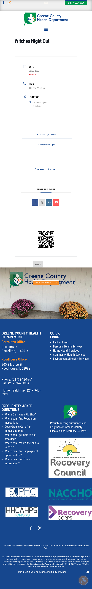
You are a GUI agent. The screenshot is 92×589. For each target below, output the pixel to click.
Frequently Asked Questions (17, 408)
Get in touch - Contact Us (46, 282)
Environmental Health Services (71, 359)
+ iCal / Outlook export (46, 145)
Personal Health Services (68, 346)
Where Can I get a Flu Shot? (20, 414)
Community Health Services (69, 354)
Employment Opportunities (74, 546)
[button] (46, 2)
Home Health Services (66, 350)
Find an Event (60, 342)
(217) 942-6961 (22, 379)
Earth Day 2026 (76, 2)
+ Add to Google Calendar (47, 134)
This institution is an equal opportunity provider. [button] (42, 572)
